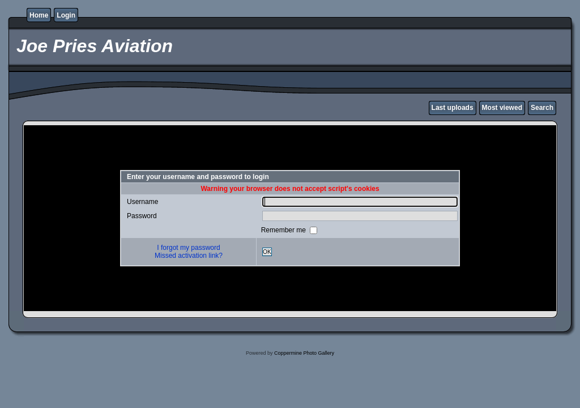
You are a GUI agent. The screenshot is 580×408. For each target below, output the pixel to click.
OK (267, 252)
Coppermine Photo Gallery (304, 353)
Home (38, 15)
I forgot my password (188, 248)
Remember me (284, 230)
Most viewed (502, 108)
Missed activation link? (189, 256)
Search (542, 108)
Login (66, 15)
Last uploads (453, 108)
